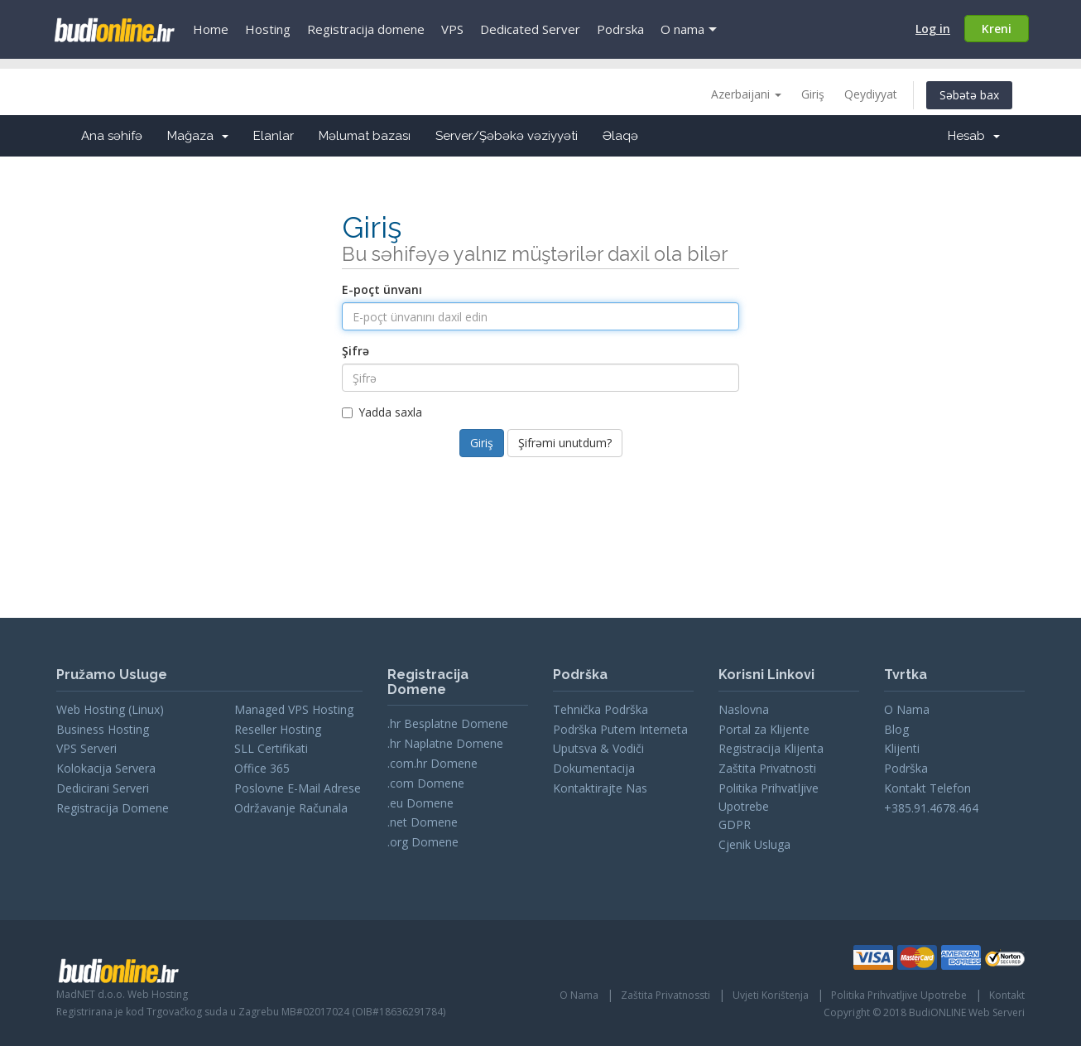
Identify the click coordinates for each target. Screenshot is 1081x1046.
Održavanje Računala (291, 808)
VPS (452, 29)
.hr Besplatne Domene (447, 723)
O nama (682, 29)
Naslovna (743, 709)
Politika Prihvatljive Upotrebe (899, 995)
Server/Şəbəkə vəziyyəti (506, 135)
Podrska (620, 29)
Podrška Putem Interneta (620, 729)
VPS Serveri (86, 748)
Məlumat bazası (365, 135)
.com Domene (425, 783)
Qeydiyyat (870, 94)
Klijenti (902, 748)
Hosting (268, 29)
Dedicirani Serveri (102, 788)
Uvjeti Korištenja (771, 995)
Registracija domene (366, 29)
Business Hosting (102, 729)
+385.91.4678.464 (931, 808)
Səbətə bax (969, 95)
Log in (932, 28)
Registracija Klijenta (771, 748)
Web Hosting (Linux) (110, 709)
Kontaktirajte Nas (600, 788)
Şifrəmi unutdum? (565, 443)
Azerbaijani (746, 94)
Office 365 (262, 768)
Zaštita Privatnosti (767, 768)
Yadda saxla (382, 412)
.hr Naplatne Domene (445, 743)
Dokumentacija (594, 768)
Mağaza (197, 135)
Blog (896, 729)
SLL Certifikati (271, 748)
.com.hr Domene (432, 763)
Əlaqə (620, 135)
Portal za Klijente (764, 729)
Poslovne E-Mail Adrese (297, 788)
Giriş (812, 94)
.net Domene (422, 822)
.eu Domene (420, 803)
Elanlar (273, 135)
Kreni (996, 28)
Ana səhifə (111, 135)
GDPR (734, 824)
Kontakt (1007, 995)
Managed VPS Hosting (293, 709)
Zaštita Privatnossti (665, 995)
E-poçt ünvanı (382, 289)
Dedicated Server (530, 29)
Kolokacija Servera (106, 768)
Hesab (974, 135)
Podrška (906, 768)
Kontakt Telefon (927, 788)
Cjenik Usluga (754, 844)
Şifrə (355, 351)
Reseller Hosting (277, 729)
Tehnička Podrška (600, 709)
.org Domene (423, 842)
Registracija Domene (112, 808)
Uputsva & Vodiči (598, 748)
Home (210, 29)
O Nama (907, 709)
